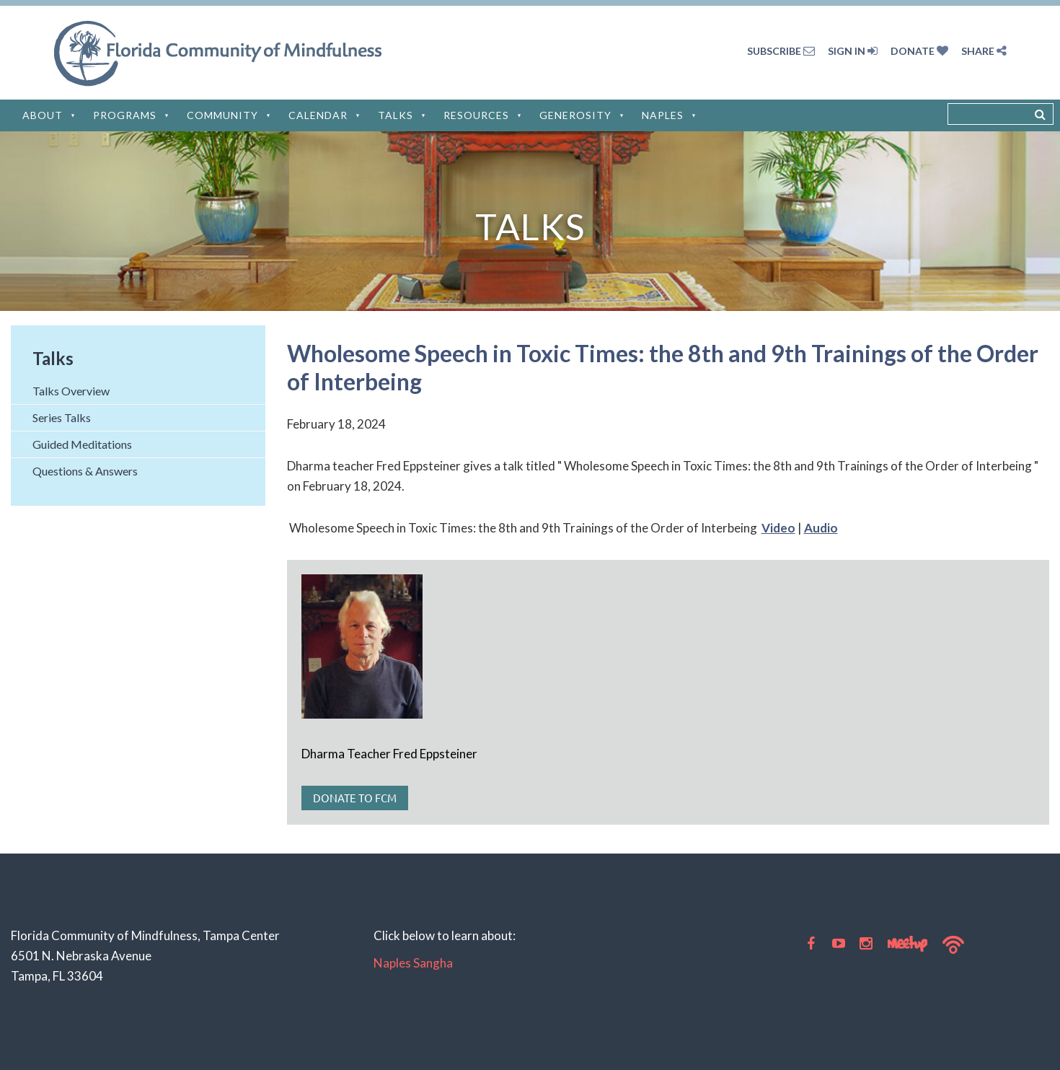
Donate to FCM (355, 797)
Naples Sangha (413, 962)
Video (778, 527)
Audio (821, 527)
